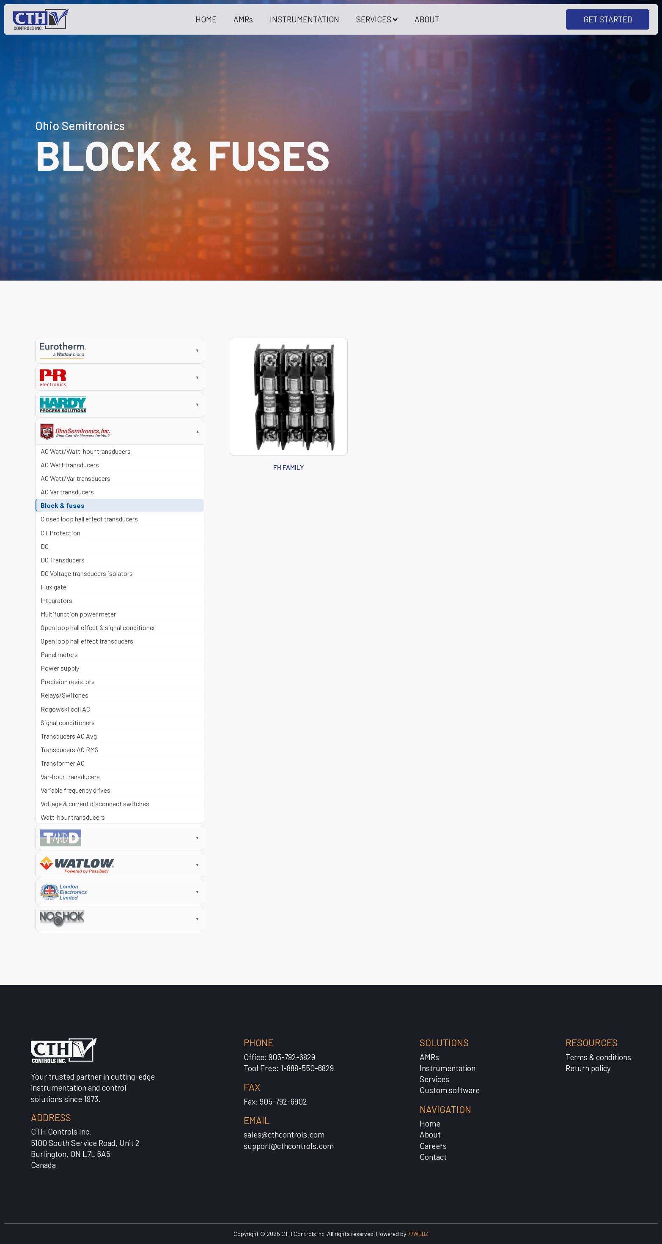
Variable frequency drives (75, 790)
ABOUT (427, 19)
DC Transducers (63, 560)
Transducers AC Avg (69, 736)
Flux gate (53, 587)
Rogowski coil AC (65, 709)
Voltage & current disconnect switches (95, 803)
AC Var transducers (67, 492)
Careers (433, 1146)
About (430, 1134)
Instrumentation (447, 1068)
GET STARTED (607, 19)
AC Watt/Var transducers (75, 478)
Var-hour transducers (70, 776)
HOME (206, 19)
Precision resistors (68, 681)
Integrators (56, 600)
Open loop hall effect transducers (87, 641)
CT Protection (60, 533)
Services (434, 1079)
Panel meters (59, 654)
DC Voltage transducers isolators (87, 573)
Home (430, 1123)
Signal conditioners (68, 722)
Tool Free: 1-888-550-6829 (289, 1068)
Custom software (450, 1090)
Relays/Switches (64, 695)
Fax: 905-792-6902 (275, 1101)
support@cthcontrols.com (289, 1146)
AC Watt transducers (70, 465)
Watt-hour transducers (73, 817)
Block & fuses (63, 505)
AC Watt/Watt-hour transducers (86, 451)
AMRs (243, 19)
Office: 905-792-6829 (279, 1057)
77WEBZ (418, 1233)
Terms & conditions (598, 1057)
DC (45, 546)
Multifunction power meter (78, 614)
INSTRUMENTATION (304, 19)
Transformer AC (63, 763)
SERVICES (377, 19)
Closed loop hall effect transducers (89, 519)
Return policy (588, 1068)
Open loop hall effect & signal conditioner (98, 627)
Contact (433, 1157)
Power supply (60, 668)
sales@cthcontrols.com (284, 1134)
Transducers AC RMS (70, 749)
